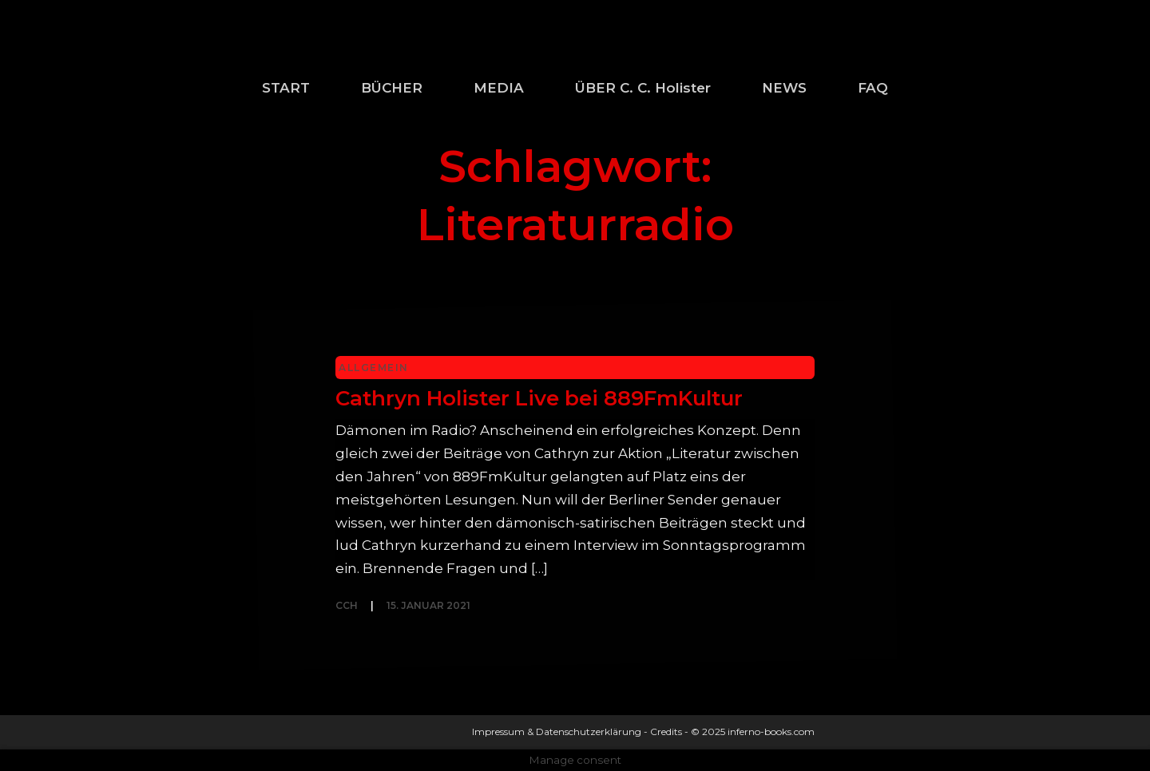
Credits (666, 731)
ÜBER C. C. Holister (643, 88)
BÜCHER (391, 88)
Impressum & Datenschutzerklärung (556, 731)
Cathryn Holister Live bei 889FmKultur (539, 398)
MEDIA (499, 88)
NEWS (784, 88)
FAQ (873, 88)
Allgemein (374, 368)
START (286, 88)
